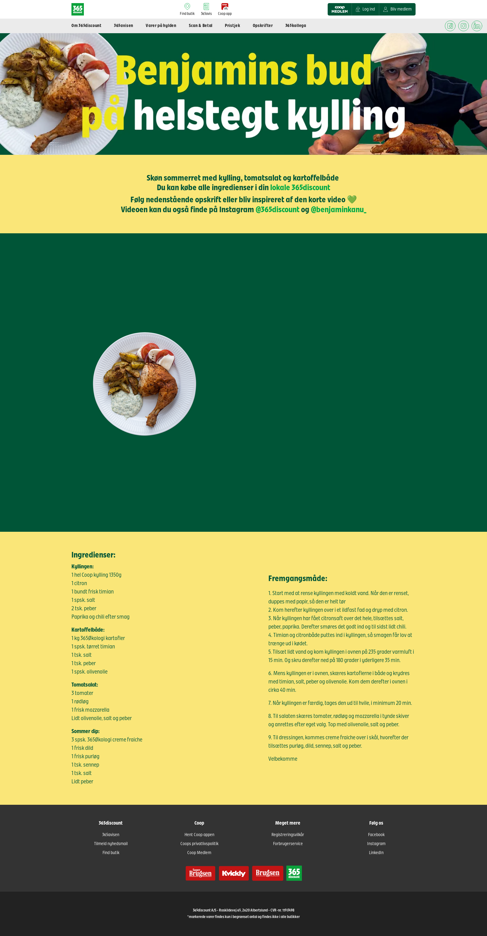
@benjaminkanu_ (338, 210)
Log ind (365, 9)
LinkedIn (376, 853)
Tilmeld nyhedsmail (111, 844)
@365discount (277, 210)
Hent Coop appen (199, 835)
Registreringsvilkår (287, 835)
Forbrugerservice (288, 844)
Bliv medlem (397, 9)
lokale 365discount (300, 188)
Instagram (376, 844)
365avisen (110, 835)
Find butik (110, 853)
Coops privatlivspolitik (199, 844)
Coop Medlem (199, 853)
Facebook (376, 835)
